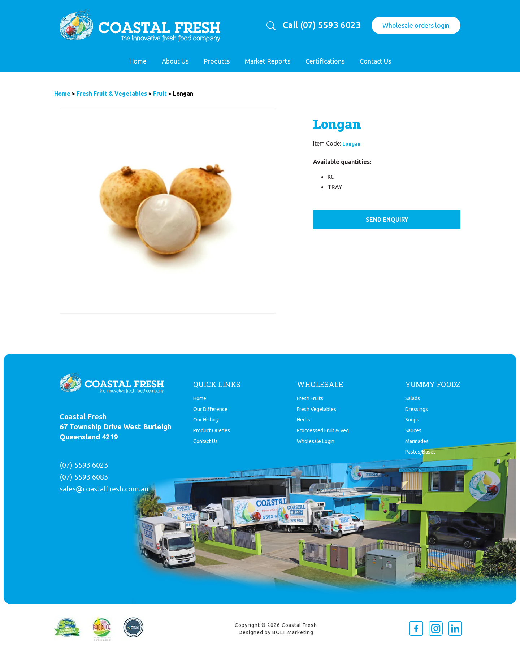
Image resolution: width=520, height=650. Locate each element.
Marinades (417, 441)
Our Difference (210, 409)
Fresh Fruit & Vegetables (112, 93)
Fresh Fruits (310, 398)
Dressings (416, 409)
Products (217, 61)
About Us (175, 61)
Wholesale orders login (416, 25)
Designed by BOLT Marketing (276, 632)
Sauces (413, 430)
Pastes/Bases (420, 452)
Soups (412, 419)
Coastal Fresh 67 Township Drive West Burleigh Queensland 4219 (116, 426)
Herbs (303, 419)
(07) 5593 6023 (84, 465)
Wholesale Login (315, 441)
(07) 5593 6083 (84, 477)
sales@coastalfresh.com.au (104, 489)
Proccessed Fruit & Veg (323, 430)
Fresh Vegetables (316, 409)
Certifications (325, 61)
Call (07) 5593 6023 (322, 25)
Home (138, 61)
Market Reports (267, 61)
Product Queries (211, 430)
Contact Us (375, 61)
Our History (206, 419)
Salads (412, 398)
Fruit (160, 93)
